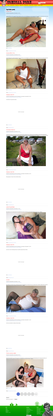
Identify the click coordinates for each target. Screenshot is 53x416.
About (6, 409)
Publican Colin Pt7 (10, 94)
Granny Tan (8, 11)
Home (8, 5)
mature (15, 50)
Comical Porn (28, 408)
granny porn (12, 50)
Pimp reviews (38, 410)
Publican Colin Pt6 (10, 172)
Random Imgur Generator (40, 411)
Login (6, 408)
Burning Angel (38, 409)
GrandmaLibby (10, 48)
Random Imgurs (40, 5)
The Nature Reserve (10, 129)
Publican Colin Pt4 (10, 318)
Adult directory (39, 408)
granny (9, 50)
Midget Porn (21, 5)
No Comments (19, 55)
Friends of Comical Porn (9, 55)
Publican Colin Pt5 (10, 244)
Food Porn (35, 5)
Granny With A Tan (10, 53)
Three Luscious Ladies (11, 353)
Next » (36, 394)
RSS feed (7, 411)
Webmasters (7, 410)
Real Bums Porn (39, 412)
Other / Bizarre (28, 411)
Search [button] (39, 3)
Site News (27, 412)
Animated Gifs (12, 5)
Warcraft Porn (31, 5)
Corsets (8, 279)
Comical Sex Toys (28, 409)
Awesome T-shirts (8, 412)
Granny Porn (17, 5)
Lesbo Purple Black (10, 207)
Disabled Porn (26, 5)
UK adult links (38, 413)
